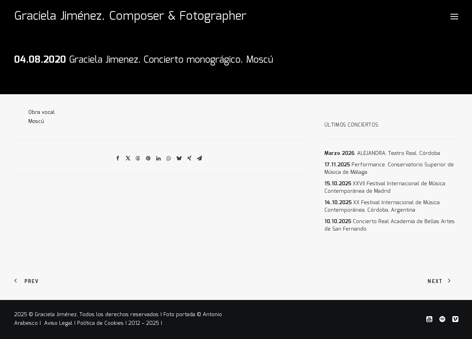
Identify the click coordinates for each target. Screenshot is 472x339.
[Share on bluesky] (179, 158)
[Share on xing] (189, 158)
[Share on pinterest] (148, 158)
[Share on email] (199, 158)
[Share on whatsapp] (169, 158)
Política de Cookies (100, 323)
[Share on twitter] (128, 158)
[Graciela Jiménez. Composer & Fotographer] (130, 16)
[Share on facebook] (117, 158)
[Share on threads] (138, 158)
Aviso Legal (59, 323)
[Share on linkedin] (158, 158)
